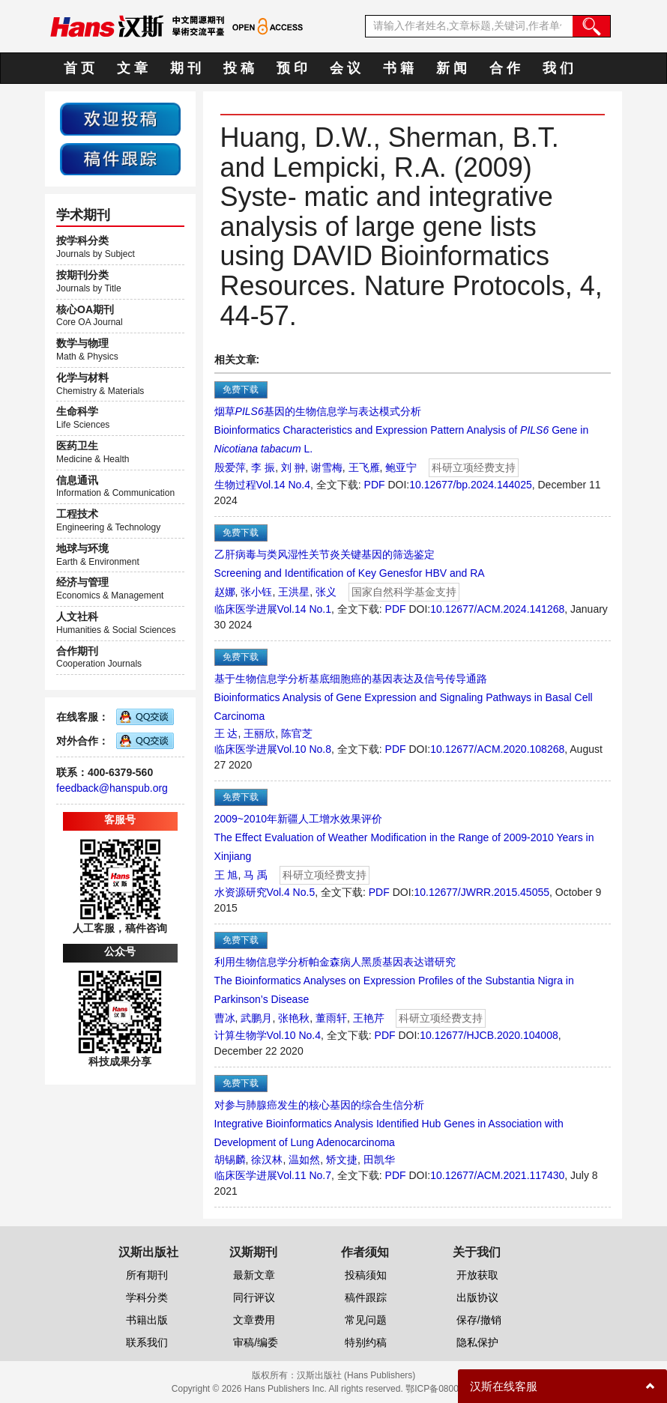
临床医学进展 (245, 609)
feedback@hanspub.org (112, 788)
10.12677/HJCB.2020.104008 (489, 1035)
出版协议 (477, 1297)
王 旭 (226, 875)
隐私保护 (477, 1342)
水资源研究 (240, 892)
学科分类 (147, 1297)
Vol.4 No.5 (291, 892)
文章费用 (254, 1320)
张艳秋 (294, 1018)
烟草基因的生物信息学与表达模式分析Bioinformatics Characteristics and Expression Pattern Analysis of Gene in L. (401, 430)
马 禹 (256, 875)
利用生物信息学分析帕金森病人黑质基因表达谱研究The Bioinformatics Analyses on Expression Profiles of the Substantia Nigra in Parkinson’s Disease (394, 980)
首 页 (79, 68)
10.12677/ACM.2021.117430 (497, 1175)
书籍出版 (147, 1320)
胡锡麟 (230, 1160)
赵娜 (224, 592)
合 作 (504, 68)
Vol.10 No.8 (304, 749)
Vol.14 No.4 (283, 485)
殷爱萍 (230, 467)
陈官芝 (297, 733)
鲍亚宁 (401, 467)
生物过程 (235, 485)
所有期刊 (147, 1275)
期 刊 (185, 68)
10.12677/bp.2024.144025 (470, 485)
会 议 (345, 68)
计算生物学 (240, 1035)
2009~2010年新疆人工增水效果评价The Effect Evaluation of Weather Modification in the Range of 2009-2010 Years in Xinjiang (404, 837)
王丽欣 (259, 733)
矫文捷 (341, 1160)
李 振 (263, 467)
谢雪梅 (326, 467)
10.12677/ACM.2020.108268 (497, 749)
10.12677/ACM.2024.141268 (497, 609)
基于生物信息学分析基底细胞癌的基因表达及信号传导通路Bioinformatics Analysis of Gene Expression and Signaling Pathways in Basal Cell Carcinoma (403, 697)
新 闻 (451, 68)
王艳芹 (368, 1018)
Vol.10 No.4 (294, 1035)
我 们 (558, 68)
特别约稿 (366, 1342)
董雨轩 (331, 1018)
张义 (326, 592)
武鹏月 (256, 1018)
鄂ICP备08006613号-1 (450, 1389)
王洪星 (294, 592)
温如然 (304, 1160)
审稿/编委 (255, 1342)
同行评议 (254, 1297)
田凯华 (379, 1160)
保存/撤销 (478, 1320)
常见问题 (366, 1320)
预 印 (292, 68)
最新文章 (254, 1275)
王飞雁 (364, 467)
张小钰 (256, 592)
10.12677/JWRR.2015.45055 (481, 892)
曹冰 (224, 1018)
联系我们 (147, 1342)
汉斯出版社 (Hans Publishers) (356, 1375)
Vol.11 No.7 (304, 1175)
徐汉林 (267, 1160)
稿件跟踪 (366, 1297)
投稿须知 (366, 1275)
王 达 (226, 733)
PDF (374, 485)
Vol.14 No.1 (304, 609)
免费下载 (241, 389)
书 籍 (398, 68)
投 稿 (238, 68)
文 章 (132, 68)
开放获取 (477, 1275)
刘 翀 (293, 467)
